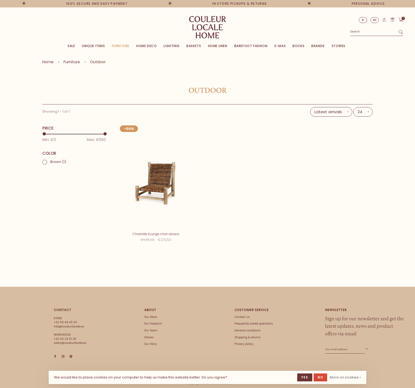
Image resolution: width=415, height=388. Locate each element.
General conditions (247, 328)
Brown (58, 161)
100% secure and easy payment (94, 3)
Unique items (93, 46)
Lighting (171, 46)
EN (375, 20)
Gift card (392, 19)
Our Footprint (153, 321)
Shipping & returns (247, 335)
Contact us (242, 314)
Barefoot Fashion (251, 46)
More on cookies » (345, 377)
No (320, 377)
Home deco (146, 46)
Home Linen (217, 46)
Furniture (120, 46)
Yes (304, 377)
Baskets (193, 46)
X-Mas (280, 46)
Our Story (150, 341)
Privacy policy (244, 341)
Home (47, 62)
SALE (71, 46)
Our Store (150, 314)
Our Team (150, 328)
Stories (338, 46)
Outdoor (98, 62)
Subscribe (366, 346)
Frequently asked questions (253, 321)
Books (298, 46)
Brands (318, 46)
